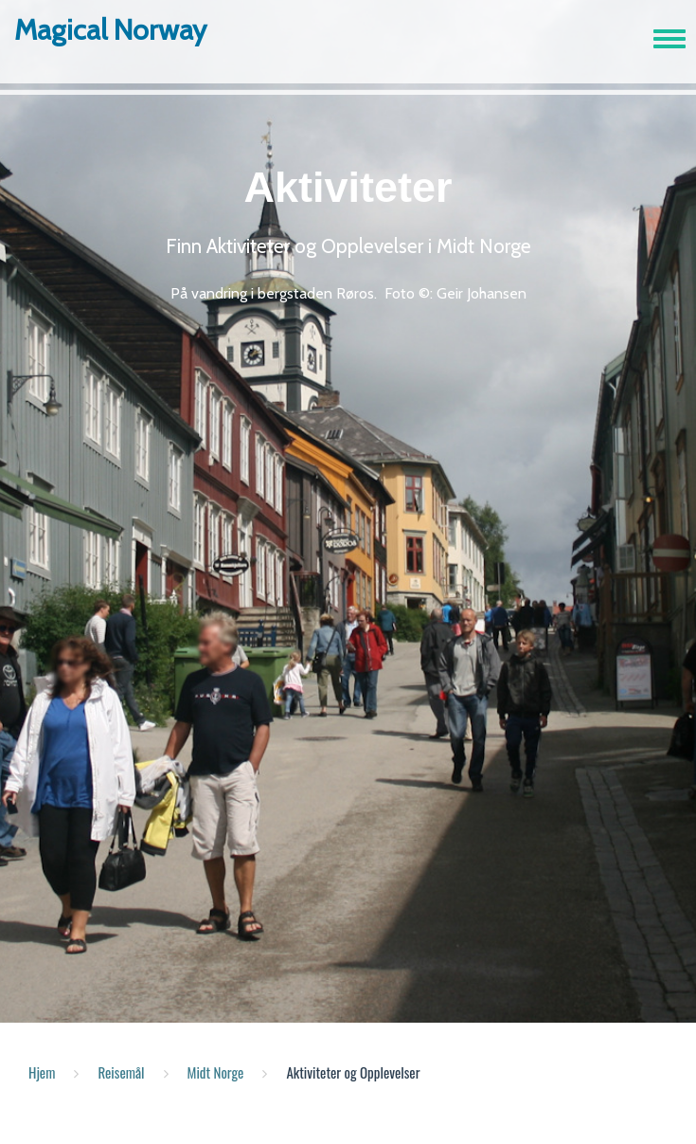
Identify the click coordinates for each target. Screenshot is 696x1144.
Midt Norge (215, 1072)
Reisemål (121, 1072)
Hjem (41, 1072)
